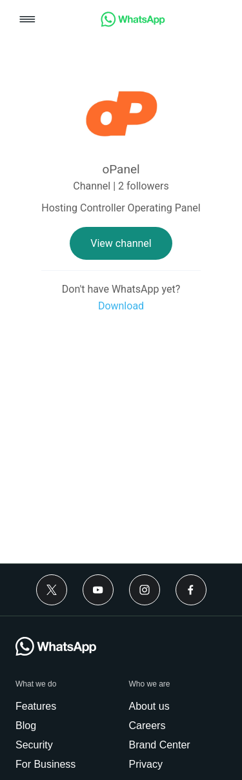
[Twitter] (51, 589)
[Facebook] (191, 589)
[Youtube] (98, 589)
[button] (27, 20)
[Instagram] (144, 589)
